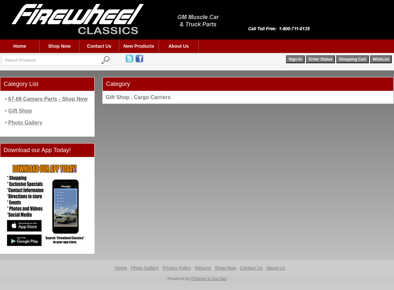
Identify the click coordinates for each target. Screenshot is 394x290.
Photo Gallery (145, 268)
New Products (138, 46)
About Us (178, 46)
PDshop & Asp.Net (209, 278)
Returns (203, 268)
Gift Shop (117, 97)
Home (19, 46)
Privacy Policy (177, 268)
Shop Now (59, 46)
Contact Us (99, 46)
